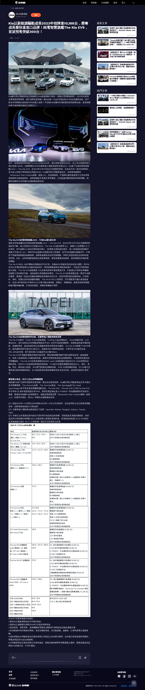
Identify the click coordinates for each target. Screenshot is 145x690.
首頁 (85, 3)
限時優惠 (33, 678)
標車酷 (94, 3)
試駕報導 (33, 672)
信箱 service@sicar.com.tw (82, 675)
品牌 (10, 675)
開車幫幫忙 (34, 675)
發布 (115, 3)
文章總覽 (105, 3)
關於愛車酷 (56, 672)
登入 (123, 3)
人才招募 (55, 675)
